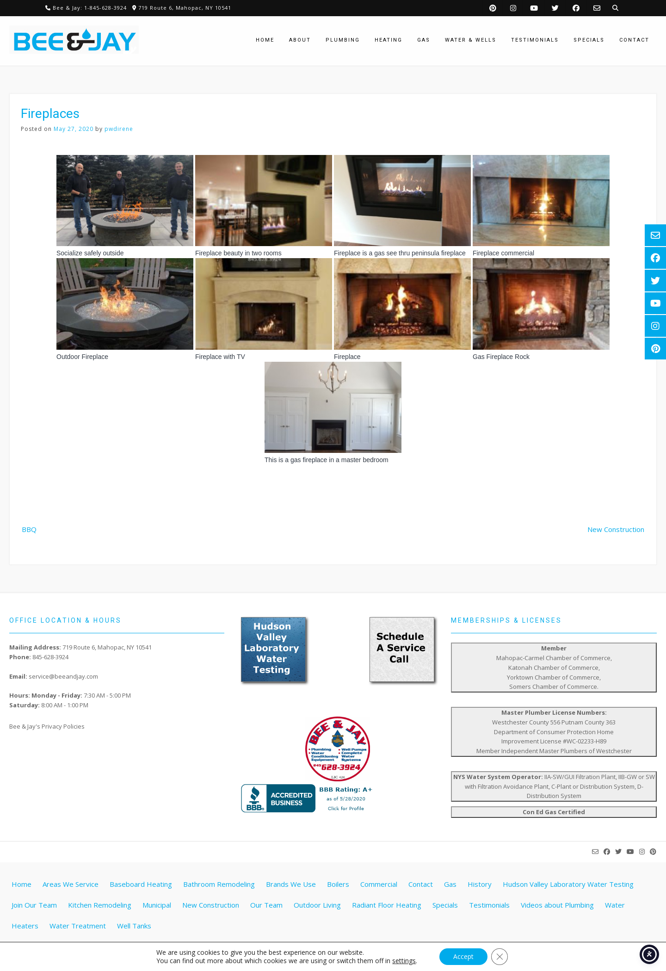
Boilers (338, 884)
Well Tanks (134, 925)
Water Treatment (77, 925)
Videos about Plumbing (557, 904)
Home (21, 884)
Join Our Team (34, 904)
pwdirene (119, 129)
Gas (450, 884)
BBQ (29, 529)
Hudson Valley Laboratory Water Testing (568, 884)
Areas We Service (71, 884)
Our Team (266, 904)
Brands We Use (291, 884)
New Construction (615, 529)
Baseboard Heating (141, 884)
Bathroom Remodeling (219, 884)
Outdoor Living (317, 904)
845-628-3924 (50, 657)
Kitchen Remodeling (99, 904)
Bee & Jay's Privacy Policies (47, 726)
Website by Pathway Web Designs (337, 955)
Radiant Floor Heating (386, 904)
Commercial (378, 884)
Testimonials (489, 904)
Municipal (156, 904)
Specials (445, 904)
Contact (420, 884)
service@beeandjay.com (63, 676)
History (480, 884)
